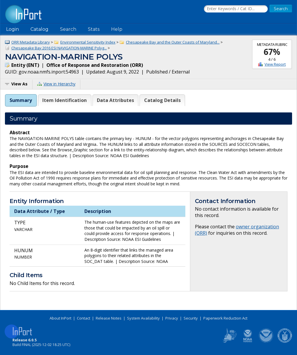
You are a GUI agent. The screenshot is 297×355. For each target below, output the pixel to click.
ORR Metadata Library (30, 42)
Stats (93, 29)
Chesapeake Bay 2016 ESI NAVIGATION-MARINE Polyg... (59, 48)
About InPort (60, 318)
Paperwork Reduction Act (225, 318)
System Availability (143, 318)
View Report (275, 64)
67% (272, 51)
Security (191, 318)
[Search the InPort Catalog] (236, 9)
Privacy (171, 318)
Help (116, 29)
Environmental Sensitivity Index (87, 42)
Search (68, 29)
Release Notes (109, 318)
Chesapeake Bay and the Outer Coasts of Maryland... (173, 42)
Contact (83, 318)
